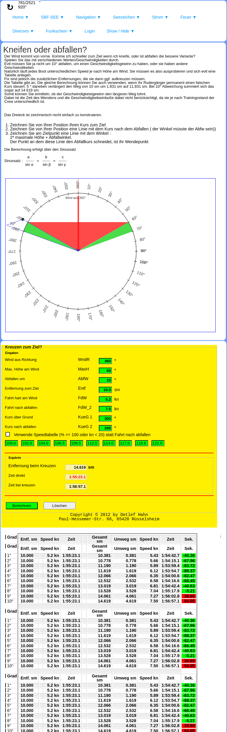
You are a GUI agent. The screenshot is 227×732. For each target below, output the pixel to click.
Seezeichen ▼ (126, 17)
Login (90, 31)
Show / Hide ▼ (121, 31)
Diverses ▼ (23, 31)
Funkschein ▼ (59, 31)
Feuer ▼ (188, 17)
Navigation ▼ (88, 17)
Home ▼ (20, 17)
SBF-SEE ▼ (52, 17)
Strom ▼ (160, 17)
